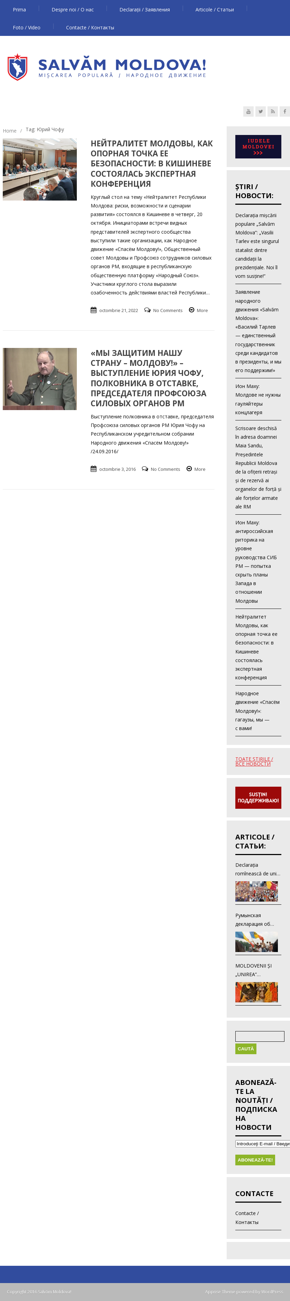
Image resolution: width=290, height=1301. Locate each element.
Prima (19, 9)
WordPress (271, 1292)
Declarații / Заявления (144, 9)
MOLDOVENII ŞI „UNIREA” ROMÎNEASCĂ (253, 970)
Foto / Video (26, 27)
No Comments (168, 310)
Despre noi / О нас (73, 9)
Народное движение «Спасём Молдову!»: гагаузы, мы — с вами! (257, 710)
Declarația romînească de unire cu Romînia (258, 870)
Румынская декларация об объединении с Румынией (253, 920)
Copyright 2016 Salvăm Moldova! (39, 1292)
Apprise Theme (220, 1292)
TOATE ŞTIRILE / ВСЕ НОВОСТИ (254, 761)
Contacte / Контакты (90, 27)
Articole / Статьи (215, 9)
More (202, 310)
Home (10, 130)
